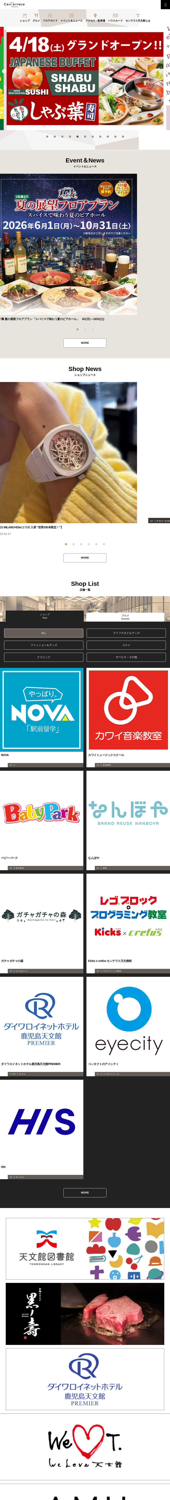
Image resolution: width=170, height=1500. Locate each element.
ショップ (25, 20)
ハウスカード (115, 20)
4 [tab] (70, 136)
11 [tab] (123, 136)
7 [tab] (92, 136)
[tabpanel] (85, 78)
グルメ (36, 20)
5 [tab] (77, 136)
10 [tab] (115, 136)
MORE (85, 343)
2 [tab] (54, 136)
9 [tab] (108, 136)
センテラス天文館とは (138, 20)
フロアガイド (50, 20)
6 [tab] (85, 136)
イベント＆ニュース (71, 20)
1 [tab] (47, 136)
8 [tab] (100, 136)
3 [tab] (62, 136)
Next (166, 71)
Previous (4, 71)
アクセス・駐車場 (95, 20)
